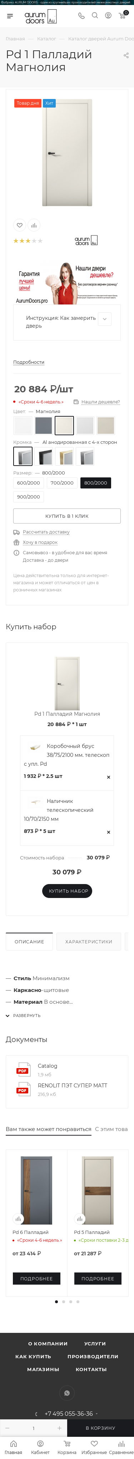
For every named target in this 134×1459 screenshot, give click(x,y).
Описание (29, 941)
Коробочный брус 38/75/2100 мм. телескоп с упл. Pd (66, 755)
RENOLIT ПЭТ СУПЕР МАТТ (72, 1085)
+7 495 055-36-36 (69, 1414)
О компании (48, 1343)
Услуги (95, 1343)
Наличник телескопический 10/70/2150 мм (59, 810)
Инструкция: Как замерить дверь (68, 320)
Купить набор (69, 891)
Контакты (91, 1369)
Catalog (48, 1066)
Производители (93, 1356)
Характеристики (88, 941)
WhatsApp (67, 1393)
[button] (56, 1301)
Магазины (43, 1369)
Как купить (33, 1356)
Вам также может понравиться (48, 1129)
